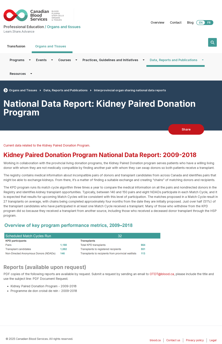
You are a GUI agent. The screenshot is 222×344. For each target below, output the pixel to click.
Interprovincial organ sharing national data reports (130, 90)
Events (41, 60)
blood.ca (155, 340)
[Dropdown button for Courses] (76, 60)
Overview (157, 22)
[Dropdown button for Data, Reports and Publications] (203, 60)
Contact (175, 22)
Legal (213, 340)
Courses (64, 60)
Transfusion (16, 46)
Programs (17, 60)
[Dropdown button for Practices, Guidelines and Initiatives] (144, 60)
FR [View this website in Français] (209, 22)
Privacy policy (195, 340)
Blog (190, 22)
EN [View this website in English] (201, 22)
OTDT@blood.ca (162, 274)
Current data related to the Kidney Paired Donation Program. (47, 145)
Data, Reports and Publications (173, 60)
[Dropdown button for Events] (52, 60)
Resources (18, 73)
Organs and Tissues (50, 46)
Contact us (173, 340)
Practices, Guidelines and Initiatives (110, 60)
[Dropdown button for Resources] (31, 74)
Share (186, 129)
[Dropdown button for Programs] (30, 60)
